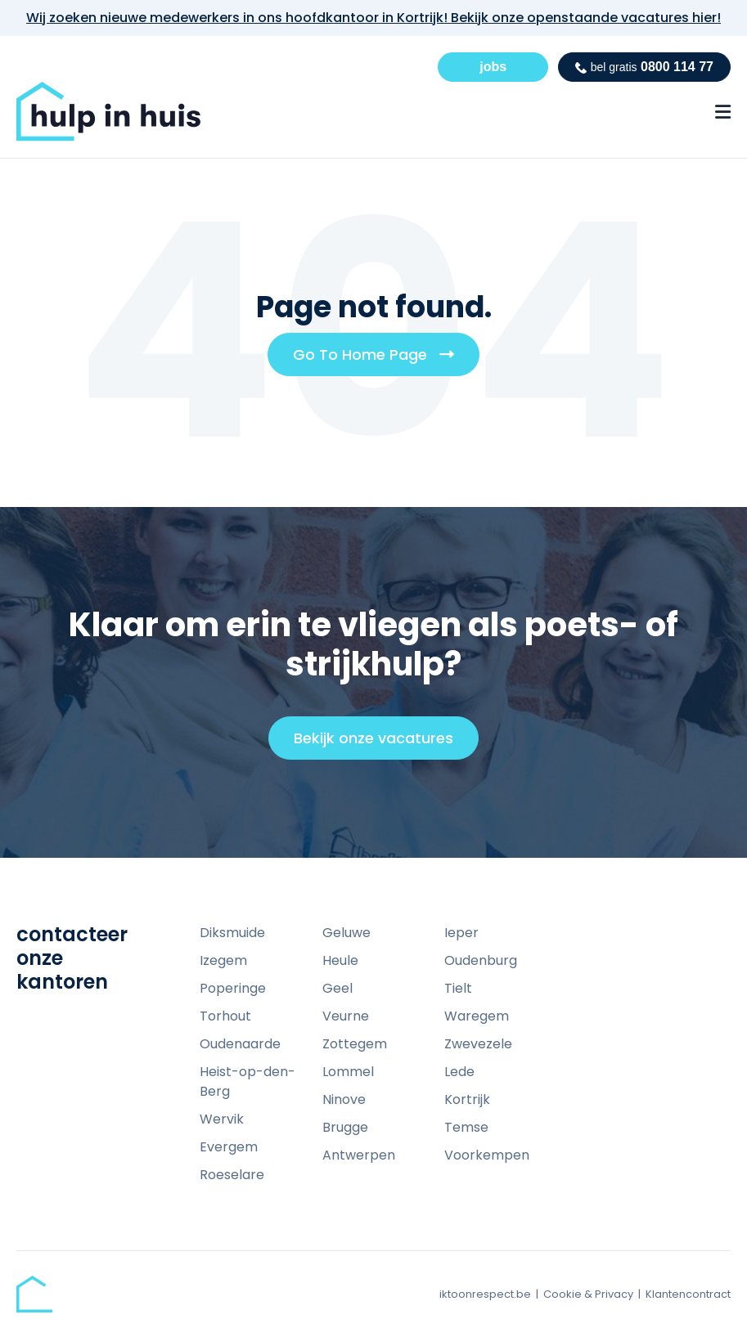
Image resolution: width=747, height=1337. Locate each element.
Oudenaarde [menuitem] (240, 1043)
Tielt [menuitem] (458, 988)
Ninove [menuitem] (344, 1099)
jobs (492, 67)
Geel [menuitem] (337, 988)
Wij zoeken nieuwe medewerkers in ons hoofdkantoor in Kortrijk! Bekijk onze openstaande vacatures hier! (373, 17)
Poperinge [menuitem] (233, 988)
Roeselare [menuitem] (232, 1174)
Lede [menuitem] (459, 1071)
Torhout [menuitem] (225, 1016)
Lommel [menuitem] (348, 1071)
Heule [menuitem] (340, 960)
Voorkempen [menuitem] (486, 1155)
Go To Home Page (379, 359)
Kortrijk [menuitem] (467, 1099)
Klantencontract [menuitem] (688, 1294)
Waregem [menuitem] (476, 1016)
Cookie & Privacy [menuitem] (588, 1294)
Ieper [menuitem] (461, 932)
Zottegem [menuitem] (354, 1043)
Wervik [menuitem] (222, 1119)
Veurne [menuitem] (345, 1016)
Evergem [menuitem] (229, 1146)
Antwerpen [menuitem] (358, 1155)
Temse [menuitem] (466, 1127)
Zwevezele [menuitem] (478, 1043)
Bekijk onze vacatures (381, 743)
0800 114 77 (644, 67)
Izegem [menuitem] (223, 960)
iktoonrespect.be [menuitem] (485, 1294)
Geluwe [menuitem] (346, 932)
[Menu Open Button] (723, 112)
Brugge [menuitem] (345, 1127)
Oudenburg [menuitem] (480, 960)
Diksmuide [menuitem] (232, 932)
